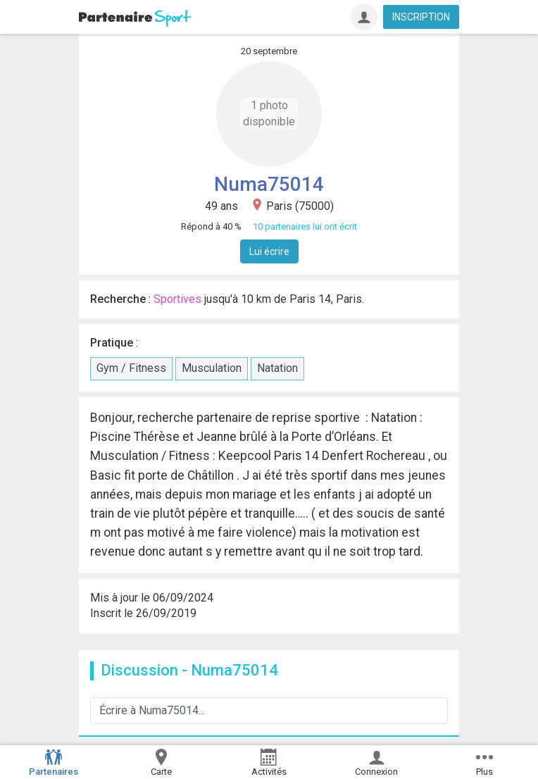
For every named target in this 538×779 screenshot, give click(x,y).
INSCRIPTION (421, 17)
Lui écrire (269, 251)
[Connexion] (364, 17)
